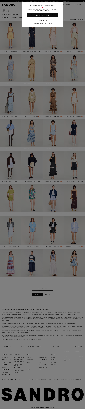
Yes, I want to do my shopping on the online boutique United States (42, 15)
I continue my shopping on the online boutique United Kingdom (42, 20)
